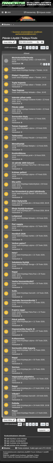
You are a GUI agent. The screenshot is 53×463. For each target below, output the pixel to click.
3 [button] (30, 47)
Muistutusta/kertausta (22, 57)
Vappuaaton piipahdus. (23, 377)
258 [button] (42, 47)
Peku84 (31, 138)
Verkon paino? (19, 243)
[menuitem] (8, 12)
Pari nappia (17, 224)
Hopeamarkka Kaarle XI (23, 329)
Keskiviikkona (19, 153)
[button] (20, 47)
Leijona (31, 128)
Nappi (15, 272)
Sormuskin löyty (20, 116)
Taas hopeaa (18, 90)
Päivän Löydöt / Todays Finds (19, 38)
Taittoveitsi (17, 136)
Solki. (14, 291)
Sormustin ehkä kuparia (23, 348)
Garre (31, 119)
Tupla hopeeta (19, 83)
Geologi (31, 70)
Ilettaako (32, 92)
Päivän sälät (18, 107)
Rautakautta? (18, 68)
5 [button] (36, 47)
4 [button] (33, 47)
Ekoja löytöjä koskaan (22, 208)
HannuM (32, 293)
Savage (31, 264)
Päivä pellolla (18, 319)
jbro (30, 203)
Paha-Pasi (32, 165)
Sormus (16, 367)
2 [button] (27, 47)
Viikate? (16, 394)
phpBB (27, 452)
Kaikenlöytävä (34, 184)
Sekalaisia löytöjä (20, 262)
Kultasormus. (18, 338)
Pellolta (15, 403)
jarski (31, 155)
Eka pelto (16, 182)
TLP (30, 350)
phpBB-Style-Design (31, 457)
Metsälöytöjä (18, 144)
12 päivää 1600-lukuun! (23, 163)
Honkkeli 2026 (19, 234)
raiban (31, 77)
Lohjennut (17, 216)
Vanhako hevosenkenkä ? (24, 300)
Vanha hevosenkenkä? (23, 281)
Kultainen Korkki (35, 100)
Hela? (15, 253)
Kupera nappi (18, 310)
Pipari (15, 411)
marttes (31, 236)
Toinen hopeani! (20, 126)
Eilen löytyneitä (19, 201)
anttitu (31, 60)
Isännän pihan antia (21, 97)
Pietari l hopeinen (20, 75)
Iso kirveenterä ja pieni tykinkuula (28, 191)
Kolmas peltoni (19, 172)
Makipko (32, 146)
